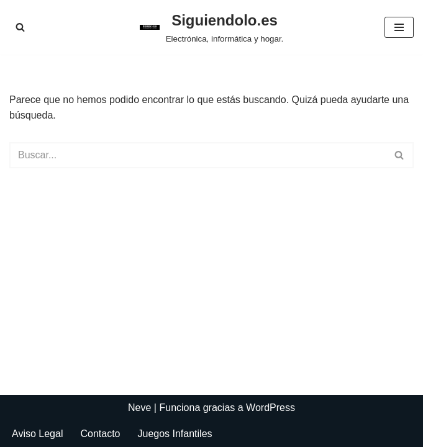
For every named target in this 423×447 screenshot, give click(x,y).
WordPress (270, 407)
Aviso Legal (37, 433)
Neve (139, 407)
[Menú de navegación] (399, 27)
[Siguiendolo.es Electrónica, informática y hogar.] (212, 27)
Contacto (100, 433)
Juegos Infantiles (174, 433)
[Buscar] (20, 27)
